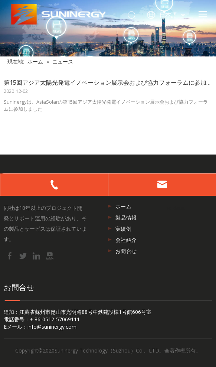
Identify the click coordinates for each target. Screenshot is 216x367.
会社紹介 (126, 239)
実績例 (123, 228)
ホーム (123, 206)
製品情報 (126, 217)
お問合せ (126, 250)
